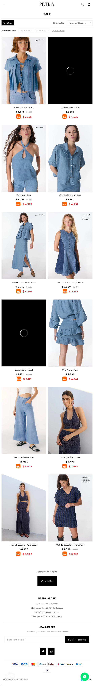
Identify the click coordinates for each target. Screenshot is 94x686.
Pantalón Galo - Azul (24, 457)
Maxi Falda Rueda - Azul (24, 282)
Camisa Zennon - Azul (70, 195)
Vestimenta (25, 30)
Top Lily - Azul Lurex (70, 457)
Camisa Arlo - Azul (70, 107)
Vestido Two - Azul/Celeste (70, 282)
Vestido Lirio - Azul (24, 370)
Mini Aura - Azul (70, 370)
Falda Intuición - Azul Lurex (23, 545)
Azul (41, 30)
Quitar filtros (58, 30)
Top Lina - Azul (24, 195)
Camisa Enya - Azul (24, 107)
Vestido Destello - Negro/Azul (70, 545)
